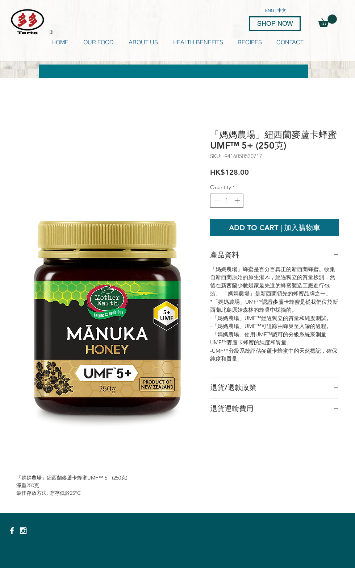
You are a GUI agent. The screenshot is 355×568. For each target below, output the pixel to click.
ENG (270, 10)
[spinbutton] (227, 200)
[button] (327, 20)
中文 (281, 10)
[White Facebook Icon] (12, 530)
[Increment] (238, 200)
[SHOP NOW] (275, 23)
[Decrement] (216, 200)
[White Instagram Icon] (23, 530)
